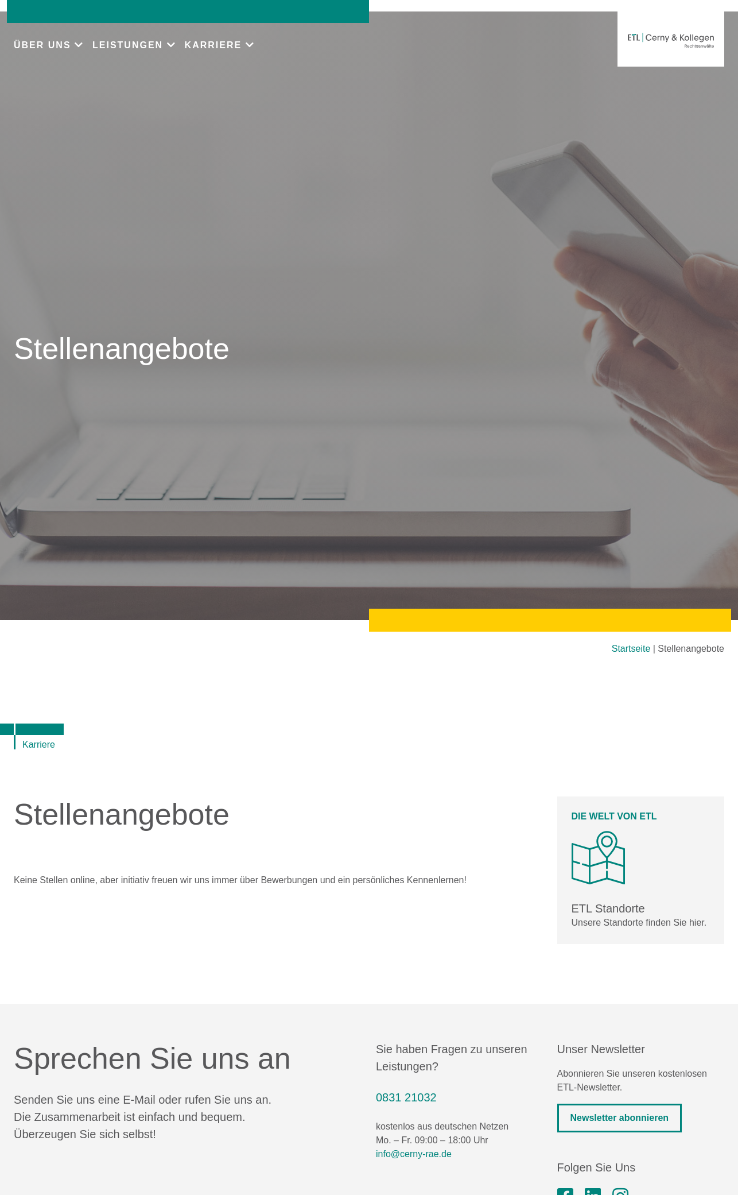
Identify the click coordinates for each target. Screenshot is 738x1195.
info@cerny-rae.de (414, 1154)
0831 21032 (406, 1097)
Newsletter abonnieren (619, 1118)
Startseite (631, 648)
